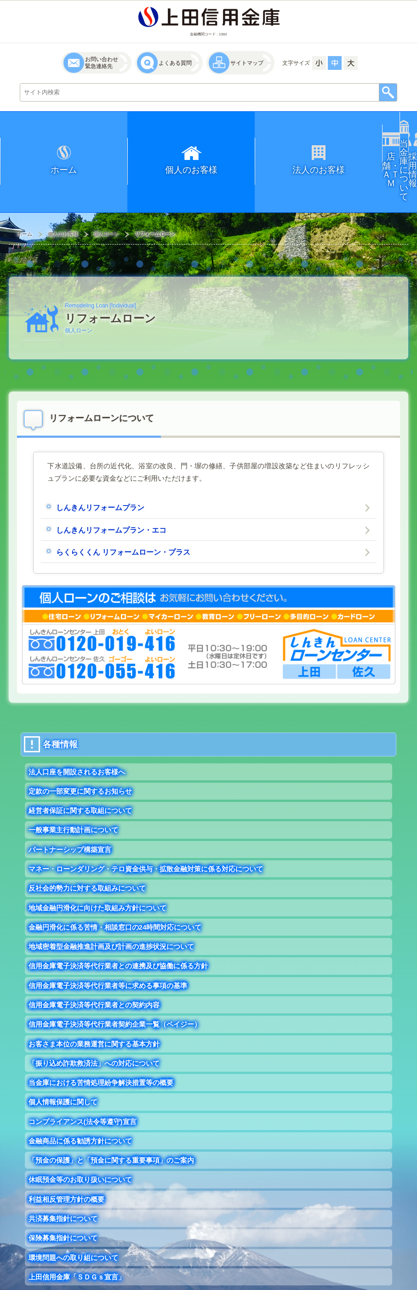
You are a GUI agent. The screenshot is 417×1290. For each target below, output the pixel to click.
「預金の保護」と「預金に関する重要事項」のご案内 (111, 1118)
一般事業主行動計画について (73, 788)
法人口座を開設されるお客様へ (77, 730)
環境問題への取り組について (73, 1216)
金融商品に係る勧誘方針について (80, 1099)
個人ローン (106, 182)
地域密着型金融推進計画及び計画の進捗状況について (111, 905)
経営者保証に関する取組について (80, 769)
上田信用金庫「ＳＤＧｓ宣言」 (77, 1235)
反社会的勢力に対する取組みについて (87, 846)
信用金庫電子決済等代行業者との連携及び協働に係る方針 (118, 924)
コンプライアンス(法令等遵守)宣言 (83, 1080)
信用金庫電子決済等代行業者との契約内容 (94, 963)
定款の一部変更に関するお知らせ (80, 749)
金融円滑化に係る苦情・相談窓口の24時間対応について (115, 885)
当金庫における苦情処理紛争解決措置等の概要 (101, 1041)
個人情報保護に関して (63, 1060)
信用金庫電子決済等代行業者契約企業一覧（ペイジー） (115, 982)
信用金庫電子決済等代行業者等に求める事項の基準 (108, 944)
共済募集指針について (63, 1177)
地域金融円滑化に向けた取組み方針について (97, 866)
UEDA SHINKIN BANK (345, 1281)
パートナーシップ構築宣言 (70, 808)
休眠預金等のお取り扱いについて (80, 1138)
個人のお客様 (63, 182)
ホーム (24, 182)
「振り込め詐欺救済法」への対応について (94, 1021)
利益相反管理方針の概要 (66, 1157)
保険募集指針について (63, 1196)
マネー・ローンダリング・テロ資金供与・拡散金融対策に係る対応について (146, 827)
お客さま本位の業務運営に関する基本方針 (94, 1002)
